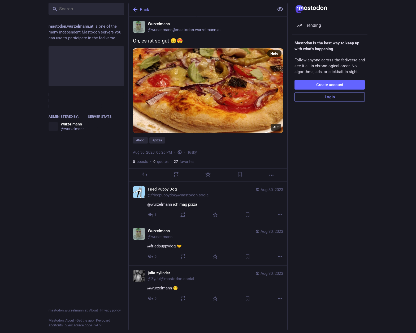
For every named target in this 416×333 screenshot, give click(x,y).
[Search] (86, 9)
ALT (276, 127)
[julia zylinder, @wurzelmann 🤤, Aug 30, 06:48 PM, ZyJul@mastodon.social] (208, 286)
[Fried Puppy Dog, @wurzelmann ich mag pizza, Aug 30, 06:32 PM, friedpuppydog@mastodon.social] (208, 203)
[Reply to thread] (152, 215)
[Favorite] (208, 174)
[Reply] (144, 174)
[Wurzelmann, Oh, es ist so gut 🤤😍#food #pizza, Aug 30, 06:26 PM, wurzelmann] (208, 99)
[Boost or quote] (176, 174)
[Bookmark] (240, 174)
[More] (271, 175)
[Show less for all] (280, 9)
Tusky (192, 152)
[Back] (201, 9)
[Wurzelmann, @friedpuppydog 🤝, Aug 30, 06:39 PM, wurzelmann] (208, 244)
